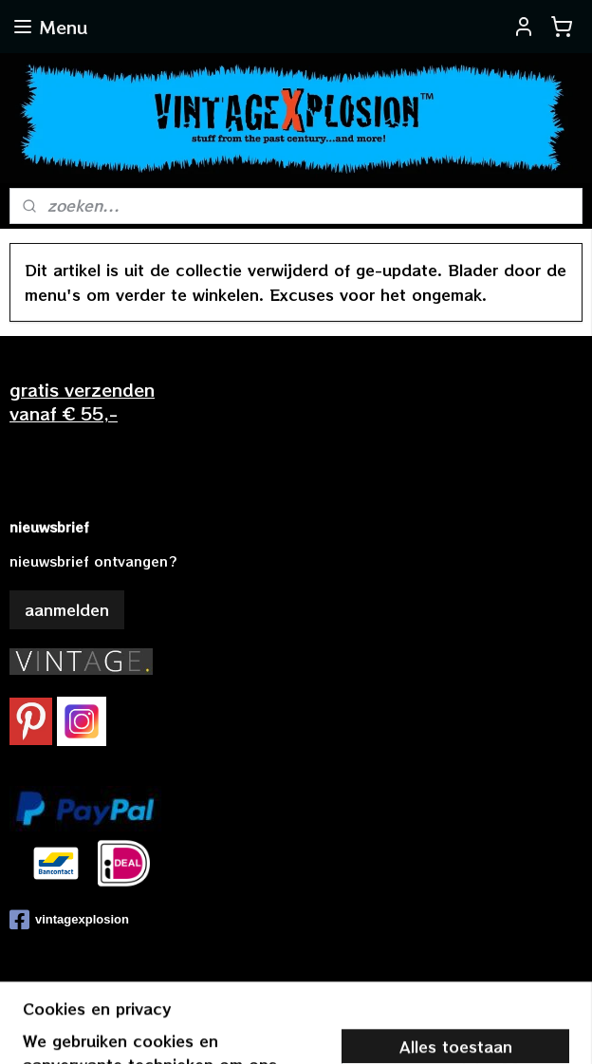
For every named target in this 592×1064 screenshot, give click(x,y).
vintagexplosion (69, 919)
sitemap (239, 1028)
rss (279, 1028)
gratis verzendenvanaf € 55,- (82, 401)
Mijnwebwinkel (524, 1028)
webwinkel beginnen (352, 1028)
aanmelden (67, 609)
